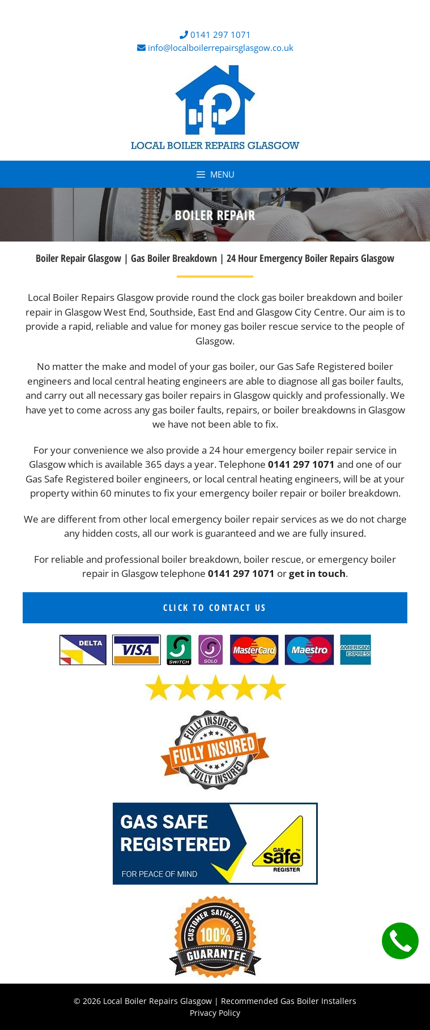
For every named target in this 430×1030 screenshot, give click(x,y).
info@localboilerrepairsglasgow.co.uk (220, 47)
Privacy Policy (215, 1012)
